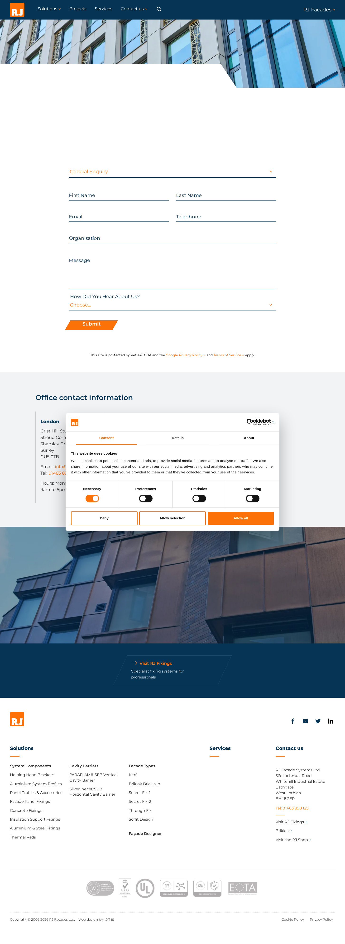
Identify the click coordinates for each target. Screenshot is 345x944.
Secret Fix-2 (140, 801)
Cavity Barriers (83, 766)
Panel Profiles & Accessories (36, 792)
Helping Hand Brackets (32, 775)
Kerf (132, 775)
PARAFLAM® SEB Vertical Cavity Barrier (93, 777)
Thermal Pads (23, 837)
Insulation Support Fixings (35, 819)
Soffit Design (141, 819)
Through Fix (140, 810)
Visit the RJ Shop (292, 840)
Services (220, 748)
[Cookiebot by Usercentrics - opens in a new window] (253, 422)
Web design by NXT (94, 919)
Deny (104, 518)
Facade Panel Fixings (30, 801)
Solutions (22, 748)
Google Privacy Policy (184, 355)
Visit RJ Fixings (290, 822)
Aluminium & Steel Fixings (35, 828)
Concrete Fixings (26, 810)
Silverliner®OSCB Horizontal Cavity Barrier (92, 792)
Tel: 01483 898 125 (292, 808)
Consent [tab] (106, 438)
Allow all (241, 518)
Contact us (289, 748)
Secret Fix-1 (139, 792)
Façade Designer (145, 833)
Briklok (282, 831)
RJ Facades (319, 10)
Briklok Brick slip (144, 784)
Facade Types (142, 766)
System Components (30, 766)
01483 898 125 (62, 473)
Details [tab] (178, 438)
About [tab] (249, 438)
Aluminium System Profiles (36, 784)
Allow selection (172, 518)
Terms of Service (227, 355)
